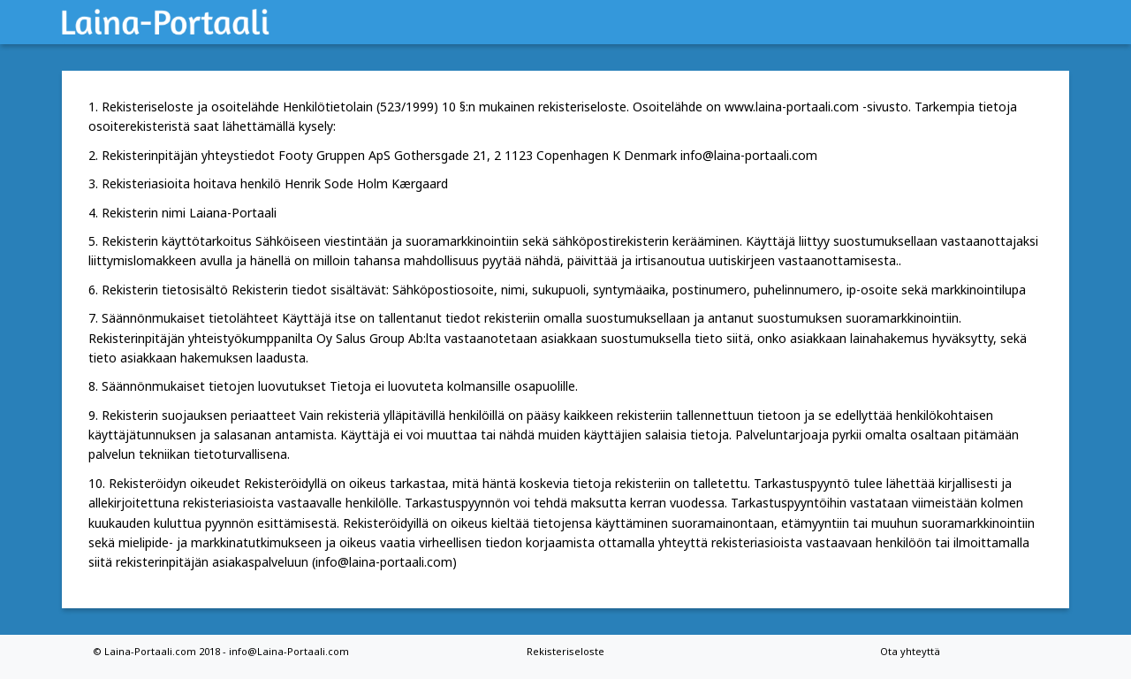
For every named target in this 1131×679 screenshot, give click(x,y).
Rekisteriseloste (565, 651)
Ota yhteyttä (910, 651)
